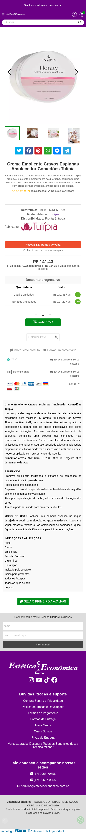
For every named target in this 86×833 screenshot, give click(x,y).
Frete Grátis (43, 725)
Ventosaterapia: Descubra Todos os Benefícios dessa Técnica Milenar (43, 745)
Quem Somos (43, 731)
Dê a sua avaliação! (61, 190)
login (42, 5)
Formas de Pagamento (43, 713)
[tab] (43, 362)
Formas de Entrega (43, 719)
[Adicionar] (50, 314)
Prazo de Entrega (43, 737)
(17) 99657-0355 (43, 780)
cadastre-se (55, 5)
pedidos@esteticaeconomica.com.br (43, 786)
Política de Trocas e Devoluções (43, 706)
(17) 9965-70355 (43, 773)
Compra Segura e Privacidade (43, 700)
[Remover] (36, 314)
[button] (9, 72)
